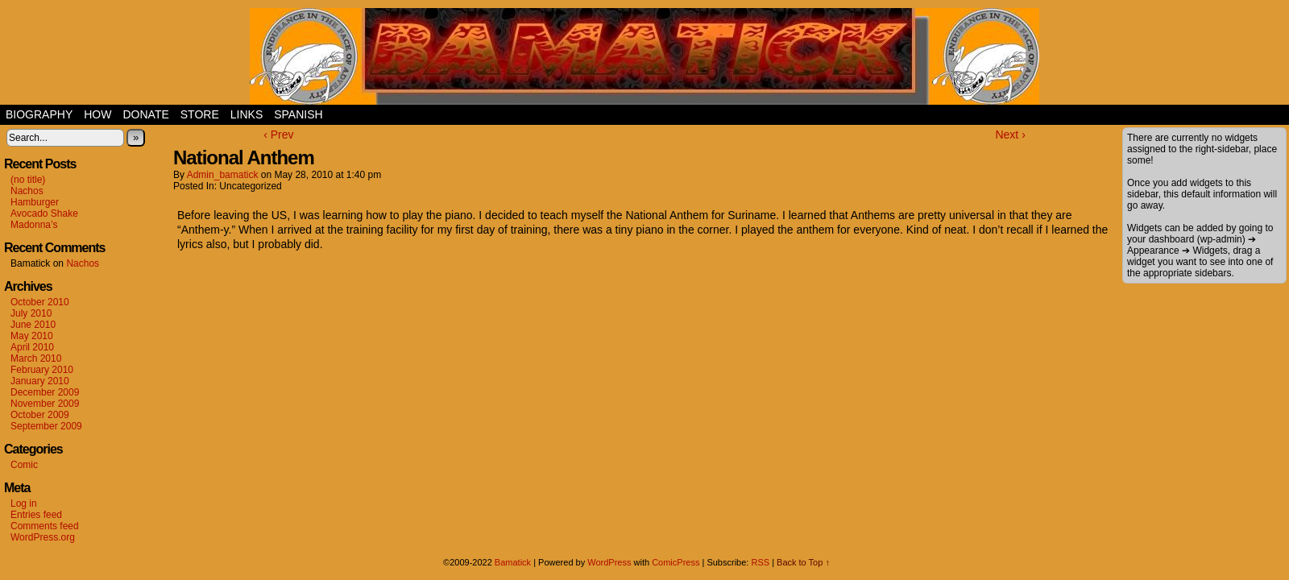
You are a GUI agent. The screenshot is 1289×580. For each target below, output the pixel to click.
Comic (24, 464)
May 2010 (31, 336)
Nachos (27, 191)
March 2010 (35, 358)
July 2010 (31, 313)
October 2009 (39, 414)
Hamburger (34, 202)
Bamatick (513, 562)
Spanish (298, 114)
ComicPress (675, 562)
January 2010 (39, 381)
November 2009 (44, 403)
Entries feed (36, 514)
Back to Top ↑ (803, 562)
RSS (760, 562)
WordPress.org (42, 537)
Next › (1010, 134)
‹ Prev (278, 134)
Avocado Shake (44, 213)
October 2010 (39, 302)
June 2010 (33, 324)
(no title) (27, 179)
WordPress (609, 562)
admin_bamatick (223, 174)
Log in (23, 503)
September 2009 (46, 426)
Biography (39, 114)
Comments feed (44, 526)
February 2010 (41, 369)
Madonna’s (34, 224)
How (97, 114)
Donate (145, 114)
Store (199, 114)
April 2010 (32, 347)
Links (246, 114)
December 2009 (44, 392)
